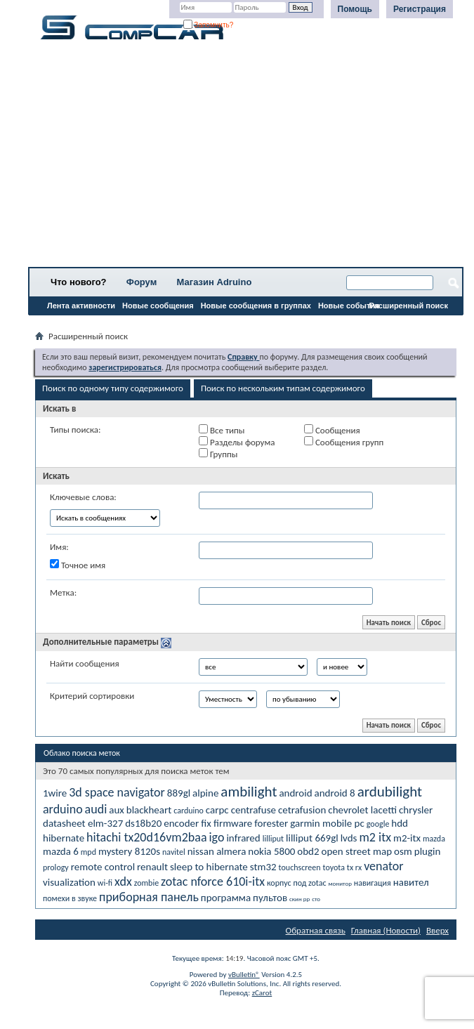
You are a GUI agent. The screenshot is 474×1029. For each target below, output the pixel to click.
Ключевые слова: (83, 497)
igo (216, 837)
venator (383, 866)
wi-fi (105, 883)
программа (226, 897)
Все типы (221, 429)
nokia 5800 (271, 851)
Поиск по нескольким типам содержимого (283, 388)
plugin (427, 851)
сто (316, 899)
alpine (205, 793)
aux (116, 810)
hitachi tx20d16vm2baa (146, 837)
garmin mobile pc (327, 823)
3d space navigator (117, 792)
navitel (173, 852)
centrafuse (253, 810)
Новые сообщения (158, 305)
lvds (349, 838)
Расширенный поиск (408, 305)
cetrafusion (302, 810)
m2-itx (407, 838)
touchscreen (300, 867)
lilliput (273, 839)
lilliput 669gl (312, 838)
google (378, 824)
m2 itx (375, 837)
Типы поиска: (75, 429)
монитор (340, 883)
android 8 (335, 793)
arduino (63, 809)
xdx (123, 881)
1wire (55, 793)
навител (411, 882)
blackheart (148, 810)
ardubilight (389, 791)
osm (403, 851)
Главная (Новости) (386, 930)
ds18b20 (143, 823)
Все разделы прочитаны (80, 324)
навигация (372, 883)
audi (96, 809)
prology (56, 867)
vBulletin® (244, 974)
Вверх (437, 930)
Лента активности (81, 305)
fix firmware (226, 823)
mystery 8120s (129, 851)
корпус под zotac (297, 883)
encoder (181, 823)
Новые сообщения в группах (256, 305)
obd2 (308, 851)
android (295, 793)
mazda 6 (61, 851)
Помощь (355, 9)
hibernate (63, 838)
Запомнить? (208, 25)
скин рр (299, 899)
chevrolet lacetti (362, 810)
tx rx (354, 867)
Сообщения (332, 429)
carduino (188, 810)
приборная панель (149, 897)
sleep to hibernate (209, 866)
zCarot (262, 992)
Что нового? (79, 282)
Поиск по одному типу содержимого (112, 388)
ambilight (248, 791)
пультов (270, 897)
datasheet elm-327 (83, 823)
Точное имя (77, 564)
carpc (217, 810)
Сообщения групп (343, 441)
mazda (434, 839)
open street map (357, 851)
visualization (69, 882)
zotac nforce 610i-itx (213, 881)
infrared (243, 838)
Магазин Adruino (214, 282)
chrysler (416, 810)
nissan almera (216, 851)
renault (152, 866)
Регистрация (419, 9)
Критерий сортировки (92, 695)
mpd (88, 852)
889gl (178, 793)
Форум (141, 282)
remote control (103, 866)
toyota (334, 867)
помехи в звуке (70, 898)
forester (271, 823)
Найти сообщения (84, 663)
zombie (146, 883)
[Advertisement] (246, 158)
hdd (399, 823)
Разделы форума (237, 441)
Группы (218, 453)
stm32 (263, 866)
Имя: (59, 547)
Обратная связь (315, 930)
